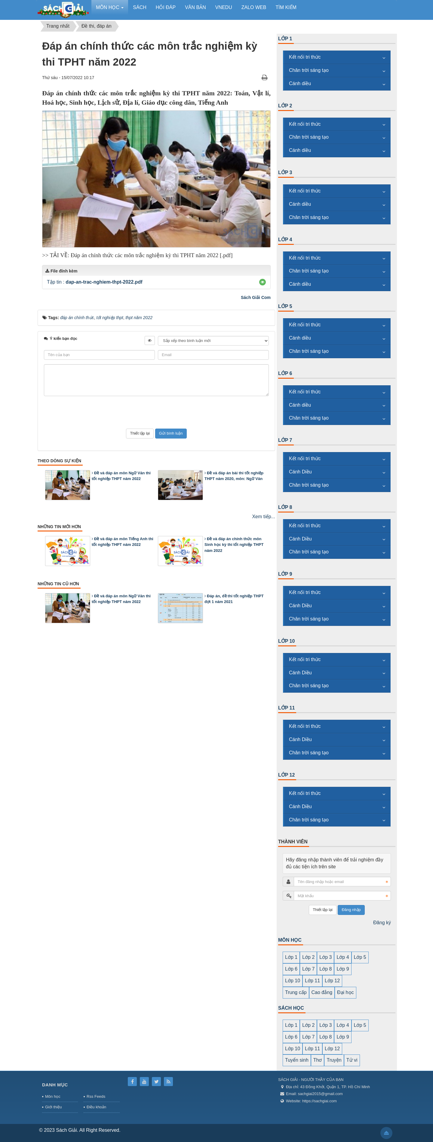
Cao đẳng (322, 992)
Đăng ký (382, 922)
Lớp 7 (285, 440)
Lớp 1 (285, 38)
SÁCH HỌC (291, 1008)
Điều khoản (96, 1107)
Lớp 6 (285, 373)
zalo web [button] (253, 7)
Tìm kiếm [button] (285, 7)
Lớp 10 (286, 641)
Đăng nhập (351, 909)
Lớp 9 (285, 574)
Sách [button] (139, 7)
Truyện (334, 1060)
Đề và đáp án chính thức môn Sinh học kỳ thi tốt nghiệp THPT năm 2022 (233, 545)
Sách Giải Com (256, 297)
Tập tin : (94, 282)
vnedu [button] (223, 7)
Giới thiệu (53, 1107)
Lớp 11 (286, 707)
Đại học (345, 992)
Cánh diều (300, 83)
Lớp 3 (285, 172)
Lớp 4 (285, 239)
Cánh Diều (300, 471)
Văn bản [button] (195, 7)
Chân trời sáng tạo (309, 70)
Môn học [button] (110, 9)
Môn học (52, 1096)
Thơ (317, 1060)
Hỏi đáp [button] (166, 7)
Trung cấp (296, 992)
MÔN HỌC (290, 940)
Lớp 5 (285, 306)
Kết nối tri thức (305, 57)
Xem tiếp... (263, 516)
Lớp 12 (286, 774)
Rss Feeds (96, 1096)
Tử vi (352, 1060)
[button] (262, 282)
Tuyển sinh (297, 1060)
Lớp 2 (285, 105)
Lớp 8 (285, 507)
